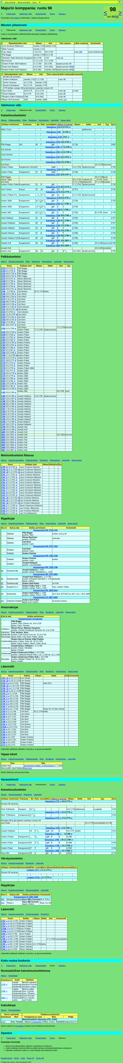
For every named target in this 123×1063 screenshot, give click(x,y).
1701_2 (4, 477)
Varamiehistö (40, 14)
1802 (3, 437)
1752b (3, 727)
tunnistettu (19, 1026)
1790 (3, 406)
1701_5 (4, 485)
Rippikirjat (33, 120)
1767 (3, 350)
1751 (3, 309)
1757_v (4, 936)
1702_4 (4, 513)
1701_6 (4, 488)
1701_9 (4, 495)
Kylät (23, 1058)
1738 (3, 281)
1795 (3, 419)
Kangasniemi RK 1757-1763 (45, 546)
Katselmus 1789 (53, 221)
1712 (3, 1022)
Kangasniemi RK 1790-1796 (45, 567)
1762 (3, 340)
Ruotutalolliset (14, 1010)
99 (117, 16)
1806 (3, 447)
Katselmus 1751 (53, 157)
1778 (3, 373)
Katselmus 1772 (53, 187)
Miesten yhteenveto (14, 25)
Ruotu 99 (40, 1058)
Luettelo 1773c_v (34, 878)
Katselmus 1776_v (53, 812)
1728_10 (4, 686)
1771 (3, 360)
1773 (3, 363)
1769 (3, 355)
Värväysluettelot (15, 795)
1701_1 (4, 475)
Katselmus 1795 (53, 231)
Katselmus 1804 (53, 246)
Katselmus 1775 (53, 192)
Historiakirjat (44, 120)
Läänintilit (55, 120)
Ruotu (34, 2)
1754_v (4, 926)
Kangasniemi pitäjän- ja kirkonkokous (39, 766)
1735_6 (4, 704)
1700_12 (4, 472)
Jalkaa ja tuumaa (64, 124)
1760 (3, 335)
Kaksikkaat (13, 976)
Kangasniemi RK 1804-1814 (45, 590)
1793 (3, 414)
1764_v (4, 949)
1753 (3, 315)
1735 (3, 276)
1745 (3, 294)
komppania (36, 1022)
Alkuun (4, 120)
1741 (3, 289)
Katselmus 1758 (53, 162)
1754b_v (5, 929)
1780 (3, 378)
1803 (3, 440)
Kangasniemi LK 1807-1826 (45, 597)
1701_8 (4, 493)
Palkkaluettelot (15, 120)
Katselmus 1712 (54, 127)
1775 (3, 366)
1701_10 (4, 498)
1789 (3, 404)
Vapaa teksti (65, 120)
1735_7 (4, 706)
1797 (3, 424)
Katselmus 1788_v (53, 834)
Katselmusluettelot (13, 115)
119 (65, 100)
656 (2, 899)
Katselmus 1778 (54, 198)
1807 (3, 450)
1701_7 (4, 490)
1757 (3, 325)
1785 (3, 392)
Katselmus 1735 (53, 142)
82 (2, 579)
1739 (3, 284)
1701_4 (4, 482)
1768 (3, 353)
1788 (3, 401)
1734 (3, 273)
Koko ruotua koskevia (15, 960)
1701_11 (4, 500)
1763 (3, 343)
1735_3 (4, 696)
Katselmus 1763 (54, 170)
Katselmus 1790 (53, 226)
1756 (3, 322)
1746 (3, 297)
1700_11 (4, 470)
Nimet (16, 1058)
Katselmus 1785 (54, 210)
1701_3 (4, 480)
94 (2, 594)
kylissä (17, 18)
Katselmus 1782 (53, 204)
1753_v (4, 924)
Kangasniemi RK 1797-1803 (45, 574)
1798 (3, 427)
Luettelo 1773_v (34, 870)
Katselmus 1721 (55, 137)
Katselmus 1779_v (53, 818)
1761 (3, 337)
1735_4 (4, 699)
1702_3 (4, 511)
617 (2, 601)
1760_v (4, 947)
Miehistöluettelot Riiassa (17, 455)
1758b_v (5, 942)
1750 (3, 307)
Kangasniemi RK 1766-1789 (45, 556)
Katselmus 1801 (53, 241)
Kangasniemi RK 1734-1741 (45, 530)
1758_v (4, 939)
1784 (3, 389)
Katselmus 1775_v (53, 801)
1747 (3, 299)
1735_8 (4, 709)
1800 (3, 432)
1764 (3, 345)
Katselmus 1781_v (54, 828)
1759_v (4, 944)
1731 (3, 268)
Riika (24, 120)
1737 (3, 279)
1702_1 (4, 506)
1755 (3, 320)
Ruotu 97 (30, 1058)
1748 (3, 302)
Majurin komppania (24, 2)
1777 (3, 371)
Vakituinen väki (25, 14)
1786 (3, 396)
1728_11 (4, 689)
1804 (3, 442)
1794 (3, 417)
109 (80, 52)
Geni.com (28, 768)
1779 (3, 376)
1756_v (4, 934)
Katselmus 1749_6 (54, 152)
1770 (3, 358)
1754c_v (4, 931)
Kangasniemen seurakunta (30, 619)
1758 (3, 329)
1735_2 (4, 694)
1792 (3, 412)
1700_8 (4, 467)
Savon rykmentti (10, 2)
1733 (3, 271)
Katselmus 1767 (53, 175)
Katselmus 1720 (54, 132)
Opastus (62, 14)
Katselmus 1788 (53, 216)
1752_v (4, 921)
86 (2, 571)
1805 (3, 445)
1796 (3, 422)
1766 (3, 348)
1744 (3, 291)
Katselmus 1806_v (53, 851)
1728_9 (4, 683)
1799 (3, 430)
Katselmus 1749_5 (54, 147)
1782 (3, 384)
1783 (3, 386)
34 (62, 58)
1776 (3, 368)
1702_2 (4, 508)
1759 (3, 332)
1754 (3, 317)
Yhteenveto (11, 14)
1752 (3, 312)
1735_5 (4, 701)
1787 (3, 399)
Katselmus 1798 (53, 236)
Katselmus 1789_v (53, 840)
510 (2, 903)
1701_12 (4, 503)
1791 (3, 409)
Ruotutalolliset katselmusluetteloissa (25, 970)
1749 (3, 304)
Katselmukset (6, 1058)
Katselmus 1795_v (53, 846)
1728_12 (4, 691)
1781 (3, 381)
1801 (3, 435)
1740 (3, 286)
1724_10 (4, 678)
